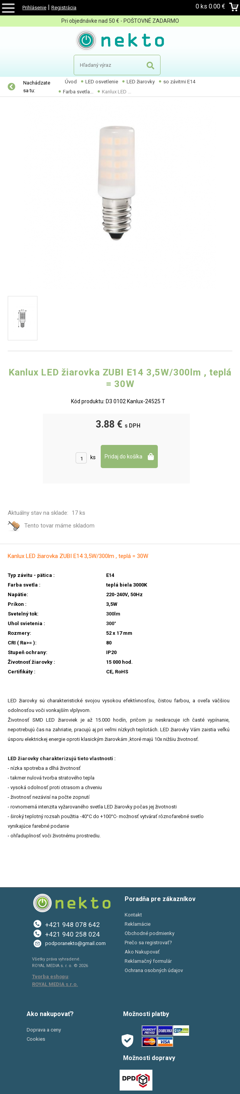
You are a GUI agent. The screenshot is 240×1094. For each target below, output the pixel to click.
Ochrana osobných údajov (154, 970)
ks (93, 457)
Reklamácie (137, 924)
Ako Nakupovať (142, 952)
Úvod (71, 82)
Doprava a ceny (44, 1030)
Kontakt (133, 915)
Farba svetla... (78, 92)
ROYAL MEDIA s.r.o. (55, 984)
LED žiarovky (141, 82)
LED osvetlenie (101, 82)
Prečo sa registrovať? (148, 942)
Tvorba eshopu (50, 976)
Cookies (36, 1039)
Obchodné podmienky (149, 933)
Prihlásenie (34, 7)
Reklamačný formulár (148, 961)
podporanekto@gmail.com (75, 943)
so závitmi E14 (179, 82)
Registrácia (63, 7)
